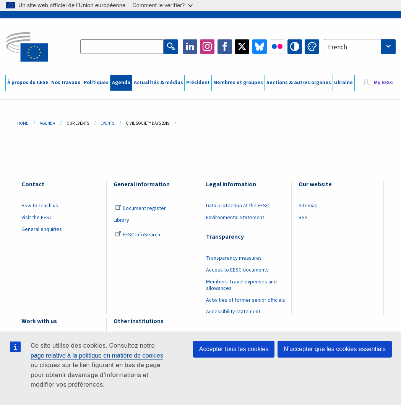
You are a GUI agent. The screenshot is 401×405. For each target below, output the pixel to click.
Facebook (225, 46)
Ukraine (343, 82)
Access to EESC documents (237, 270)
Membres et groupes (238, 82)
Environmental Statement (235, 217)
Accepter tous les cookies (233, 349)
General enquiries (41, 229)
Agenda (121, 82)
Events (107, 123)
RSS (303, 217)
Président (198, 82)
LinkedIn (190, 46)
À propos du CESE (27, 82)
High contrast (294, 46)
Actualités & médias (158, 82)
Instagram (207, 46)
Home (22, 123)
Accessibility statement (233, 312)
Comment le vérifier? (162, 5)
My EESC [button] (383, 82)
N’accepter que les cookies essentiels (335, 349)
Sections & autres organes (298, 82)
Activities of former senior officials (245, 300)
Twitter (242, 46)
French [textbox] (337, 47)
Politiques (96, 82)
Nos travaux (65, 82)
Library (121, 220)
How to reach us (39, 206)
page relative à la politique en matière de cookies (97, 355)
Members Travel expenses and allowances (241, 285)
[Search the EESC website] (121, 46)
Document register (140, 208)
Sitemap (308, 206)
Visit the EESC (36, 217)
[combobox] (360, 46)
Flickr (277, 46)
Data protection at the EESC (237, 206)
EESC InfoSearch (137, 235)
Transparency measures (234, 258)
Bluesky (259, 46)
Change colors (312, 46)
